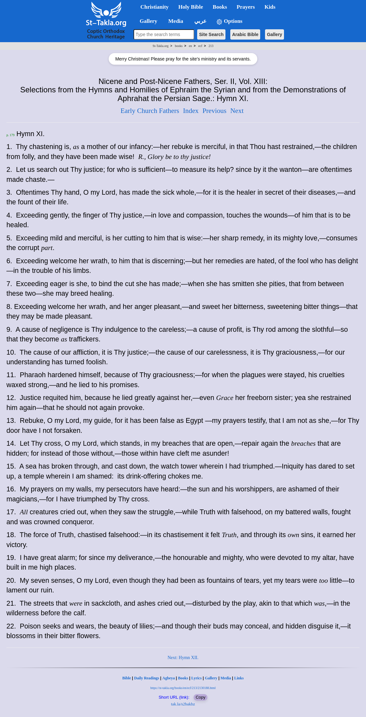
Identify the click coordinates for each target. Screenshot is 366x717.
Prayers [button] (246, 7)
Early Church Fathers (150, 111)
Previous (214, 111)
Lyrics (196, 678)
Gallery (274, 34)
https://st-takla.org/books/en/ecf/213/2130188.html (182, 688)
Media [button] (175, 21)
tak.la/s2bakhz (183, 704)
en (190, 46)
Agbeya (168, 678)
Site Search (211, 34)
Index (191, 111)
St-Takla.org (161, 46)
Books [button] (220, 7)
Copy (200, 697)
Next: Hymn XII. (183, 657)
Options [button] (229, 21)
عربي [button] (199, 21)
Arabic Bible (245, 34)
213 (210, 46)
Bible (126, 678)
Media (226, 678)
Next (236, 111)
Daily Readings (146, 678)
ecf (200, 46)
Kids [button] (269, 7)
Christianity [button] (155, 7)
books (179, 46)
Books (183, 678)
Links (238, 678)
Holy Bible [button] (190, 7)
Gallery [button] (147, 21)
